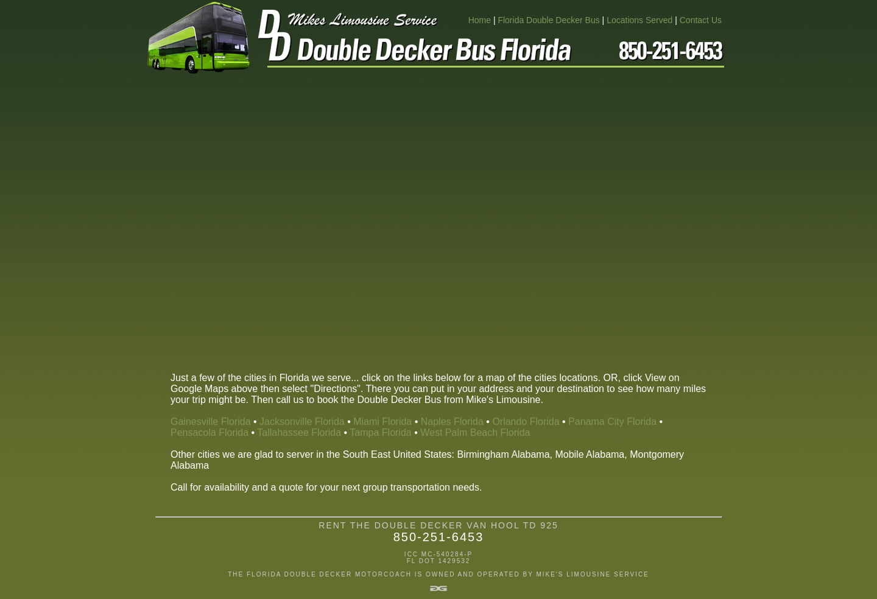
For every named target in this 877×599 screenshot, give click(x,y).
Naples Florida (452, 421)
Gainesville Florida (211, 421)
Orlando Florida (525, 421)
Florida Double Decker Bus (548, 20)
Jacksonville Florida (302, 421)
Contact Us (701, 20)
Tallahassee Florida (299, 432)
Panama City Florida (612, 421)
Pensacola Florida (209, 432)
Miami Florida (382, 421)
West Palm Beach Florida (475, 432)
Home (479, 20)
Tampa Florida (380, 432)
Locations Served (639, 20)
